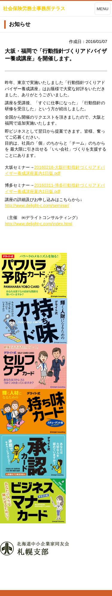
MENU (102, 9)
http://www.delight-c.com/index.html (38, 223)
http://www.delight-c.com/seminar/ (37, 205)
